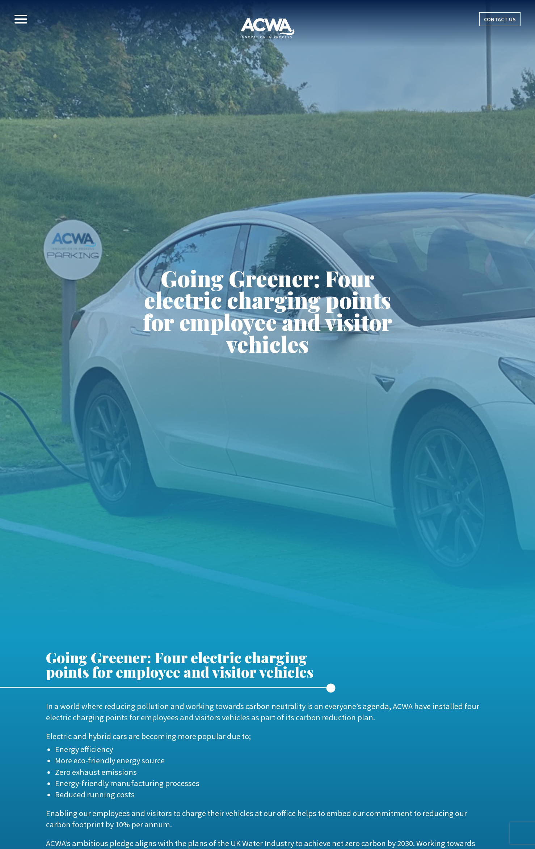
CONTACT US (500, 19)
